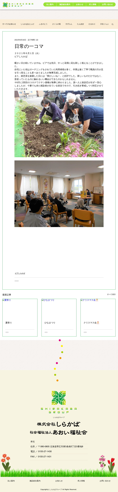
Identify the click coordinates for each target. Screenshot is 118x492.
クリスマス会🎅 (91, 322)
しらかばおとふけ (27, 24)
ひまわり (92, 24)
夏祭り (8, 322)
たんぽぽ (80, 24)
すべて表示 (111, 294)
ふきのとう (43, 24)
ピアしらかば (20, 273)
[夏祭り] (20, 308)
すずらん (69, 24)
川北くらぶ (104, 24)
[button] (112, 24)
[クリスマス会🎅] (98, 308)
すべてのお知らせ (9, 24)
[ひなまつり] (59, 308)
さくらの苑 (56, 24)
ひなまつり (50, 322)
